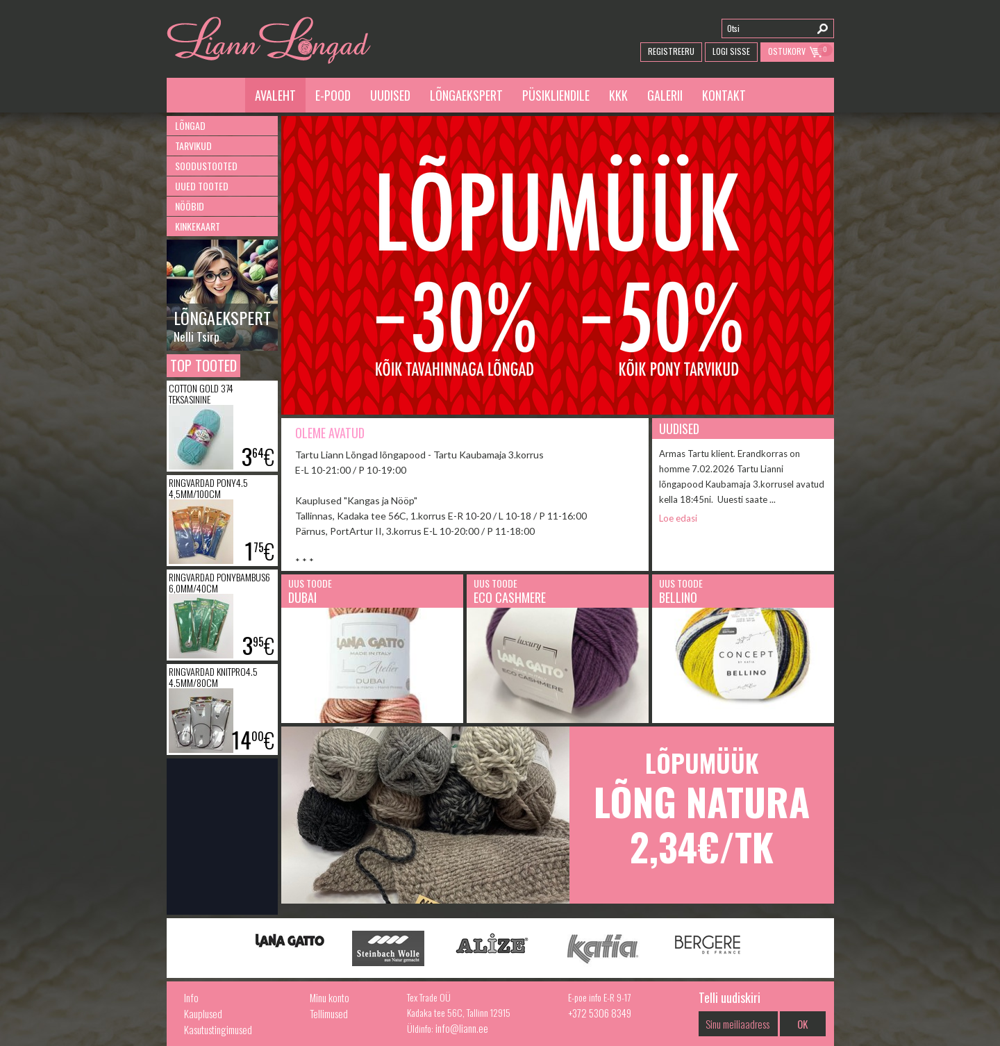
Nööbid (189, 206)
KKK (618, 95)
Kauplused (203, 1013)
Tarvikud (193, 145)
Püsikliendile (556, 95)
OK (802, 1023)
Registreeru (671, 51)
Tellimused (329, 1013)
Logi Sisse (731, 51)
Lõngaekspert (466, 95)
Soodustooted (206, 165)
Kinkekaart (197, 226)
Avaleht (275, 95)
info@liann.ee (461, 1028)
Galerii (665, 95)
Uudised (390, 95)
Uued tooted (201, 186)
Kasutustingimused (218, 1029)
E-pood (333, 95)
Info (191, 997)
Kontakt (724, 95)
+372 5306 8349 (599, 1012)
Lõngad (190, 125)
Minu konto (329, 997)
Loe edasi (678, 518)
